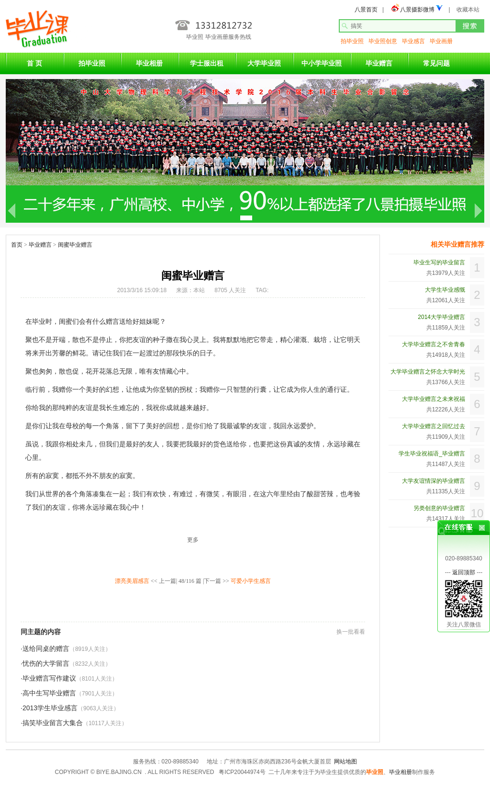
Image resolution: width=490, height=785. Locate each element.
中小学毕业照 (321, 63)
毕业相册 (149, 63)
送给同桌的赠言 (45, 648)
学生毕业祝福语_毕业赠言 (432, 453)
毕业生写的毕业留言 (439, 262)
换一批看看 (350, 631)
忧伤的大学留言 (45, 663)
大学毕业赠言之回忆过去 (433, 426)
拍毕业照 (352, 41)
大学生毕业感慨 (445, 289)
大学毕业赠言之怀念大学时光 (427, 371)
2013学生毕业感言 (50, 708)
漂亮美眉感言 (132, 581)
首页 (16, 244)
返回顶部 (463, 568)
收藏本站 (468, 9)
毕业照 (374, 772)
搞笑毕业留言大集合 (52, 723)
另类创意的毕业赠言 (439, 508)
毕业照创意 (382, 41)
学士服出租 (206, 63)
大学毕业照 (264, 63)
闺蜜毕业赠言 (75, 244)
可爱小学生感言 (251, 581)
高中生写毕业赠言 (49, 693)
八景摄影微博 (417, 9)
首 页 (34, 63)
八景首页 (366, 9)
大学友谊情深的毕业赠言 (433, 481)
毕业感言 (413, 41)
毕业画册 (441, 41)
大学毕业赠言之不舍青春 (433, 344)
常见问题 (436, 63)
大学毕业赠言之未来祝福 (433, 399)
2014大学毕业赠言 (441, 317)
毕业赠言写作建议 (49, 678)
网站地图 (345, 761)
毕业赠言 (379, 63)
